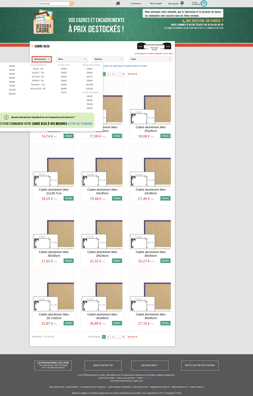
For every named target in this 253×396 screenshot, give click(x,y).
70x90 (12, 85)
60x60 (63, 88)
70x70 (63, 92)
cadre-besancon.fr (179, 387)
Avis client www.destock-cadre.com (126, 381)
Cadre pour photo (106, 378)
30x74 (89, 76)
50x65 (12, 66)
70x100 (12, 90)
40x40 (63, 80)
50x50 (63, 84)
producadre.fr (72, 387)
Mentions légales (80, 393)
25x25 (63, 72)
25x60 (89, 72)
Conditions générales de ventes (104, 393)
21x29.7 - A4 (38, 72)
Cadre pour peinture (125, 378)
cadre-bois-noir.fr (140, 387)
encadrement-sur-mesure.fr (93, 387)
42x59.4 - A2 (38, 80)
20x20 (63, 69)
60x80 (12, 78)
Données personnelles (130, 393)
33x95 (89, 80)
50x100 (89, 84)
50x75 (12, 74)
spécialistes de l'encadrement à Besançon (126, 375)
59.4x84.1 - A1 (38, 84)
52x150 (89, 88)
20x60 (89, 69)
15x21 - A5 (38, 69)
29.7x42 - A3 (38, 76)
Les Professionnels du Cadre (91, 375)
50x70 (12, 70)
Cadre (146, 378)
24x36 (89, 96)
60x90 (12, 82)
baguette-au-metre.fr (159, 387)
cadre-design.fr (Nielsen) (119, 387)
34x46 (89, 104)
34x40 (89, 108)
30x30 (63, 76)
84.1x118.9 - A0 (38, 88)
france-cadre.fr (197, 387)
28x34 (89, 100)
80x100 (12, 94)
